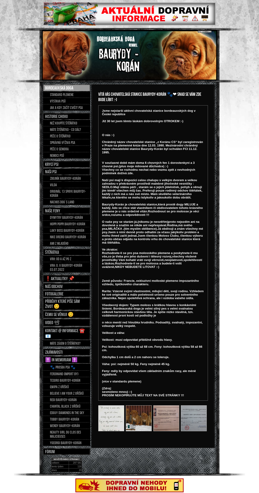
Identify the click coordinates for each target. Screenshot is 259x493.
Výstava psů (58, 101)
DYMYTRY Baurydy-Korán (66, 217)
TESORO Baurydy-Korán (65, 380)
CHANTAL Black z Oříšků (65, 406)
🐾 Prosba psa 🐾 (62, 367)
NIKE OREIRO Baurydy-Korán (68, 237)
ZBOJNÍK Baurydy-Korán (65, 178)
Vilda (53, 185)
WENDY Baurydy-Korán (65, 426)
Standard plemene (62, 95)
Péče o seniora (59, 149)
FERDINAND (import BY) (64, 374)
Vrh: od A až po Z (60, 259)
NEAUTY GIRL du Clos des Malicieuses (65, 434)
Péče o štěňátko (60, 136)
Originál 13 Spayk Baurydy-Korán (68, 193)
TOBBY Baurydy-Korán (64, 419)
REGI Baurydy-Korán (63, 400)
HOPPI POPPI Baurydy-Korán (67, 224)
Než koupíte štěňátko (63, 123)
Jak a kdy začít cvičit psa (66, 107)
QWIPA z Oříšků (59, 387)
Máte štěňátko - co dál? (65, 129)
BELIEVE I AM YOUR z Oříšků (67, 393)
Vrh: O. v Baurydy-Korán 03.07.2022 (66, 267)
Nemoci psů (57, 155)
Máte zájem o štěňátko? (65, 343)
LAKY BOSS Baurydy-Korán (67, 230)
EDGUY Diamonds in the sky (67, 413)
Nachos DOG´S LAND (62, 202)
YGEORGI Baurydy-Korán (65, 443)
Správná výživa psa (62, 142)
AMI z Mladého (59, 243)
